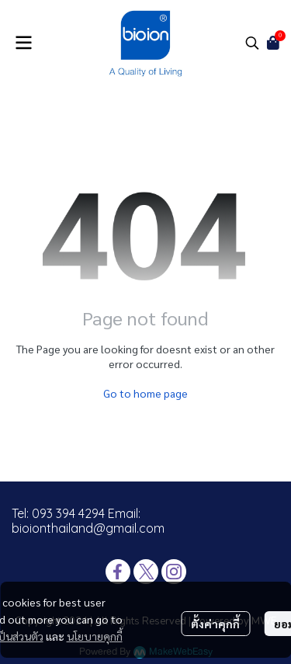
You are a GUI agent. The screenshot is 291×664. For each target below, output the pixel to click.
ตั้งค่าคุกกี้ (215, 624)
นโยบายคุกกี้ (95, 636)
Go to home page (145, 393)
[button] (252, 43)
